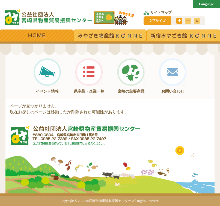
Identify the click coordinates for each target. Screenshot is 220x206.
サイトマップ (158, 12)
